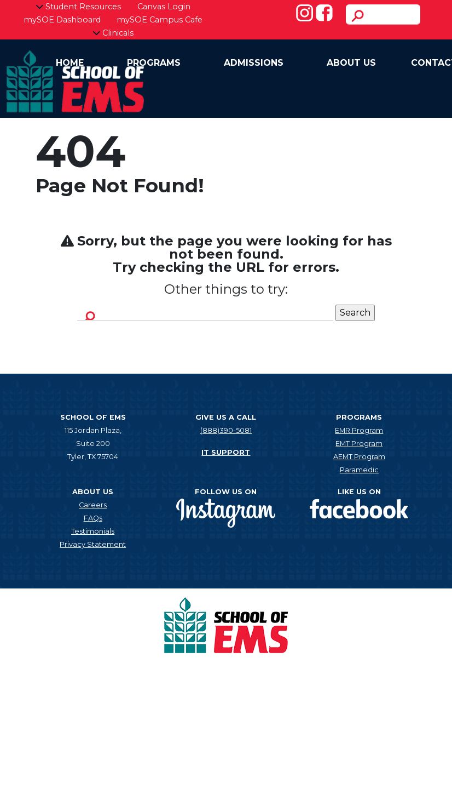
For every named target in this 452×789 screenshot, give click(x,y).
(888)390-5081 (226, 430)
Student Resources (78, 7)
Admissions (253, 63)
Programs (154, 63)
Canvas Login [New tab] (163, 7)
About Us (351, 63)
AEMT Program (359, 457)
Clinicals (113, 33)
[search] (383, 14)
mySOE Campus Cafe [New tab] (159, 20)
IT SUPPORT (225, 452)
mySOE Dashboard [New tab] (62, 20)
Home (70, 63)
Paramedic (359, 470)
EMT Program (359, 443)
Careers (93, 505)
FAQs (93, 518)
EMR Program (359, 430)
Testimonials (92, 531)
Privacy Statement (93, 544)
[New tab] (225, 512)
